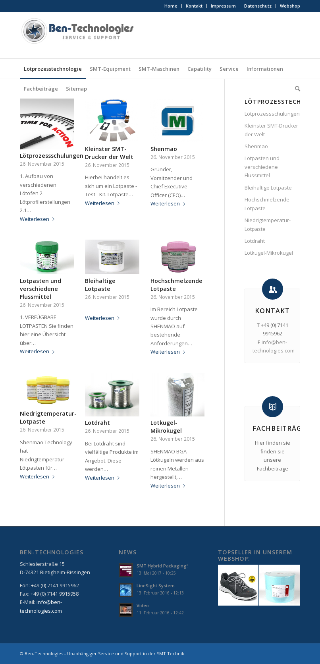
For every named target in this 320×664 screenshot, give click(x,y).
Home (170, 6)
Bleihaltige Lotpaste (100, 284)
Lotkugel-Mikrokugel (166, 426)
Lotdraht (97, 422)
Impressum (223, 6)
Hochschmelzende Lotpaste (267, 203)
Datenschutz (258, 6)
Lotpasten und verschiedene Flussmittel (40, 288)
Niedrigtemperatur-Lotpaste (268, 224)
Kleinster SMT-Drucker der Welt (109, 153)
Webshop (290, 6)
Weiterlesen (39, 219)
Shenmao (163, 149)
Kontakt (194, 6)
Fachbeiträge (279, 428)
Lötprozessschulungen (51, 155)
